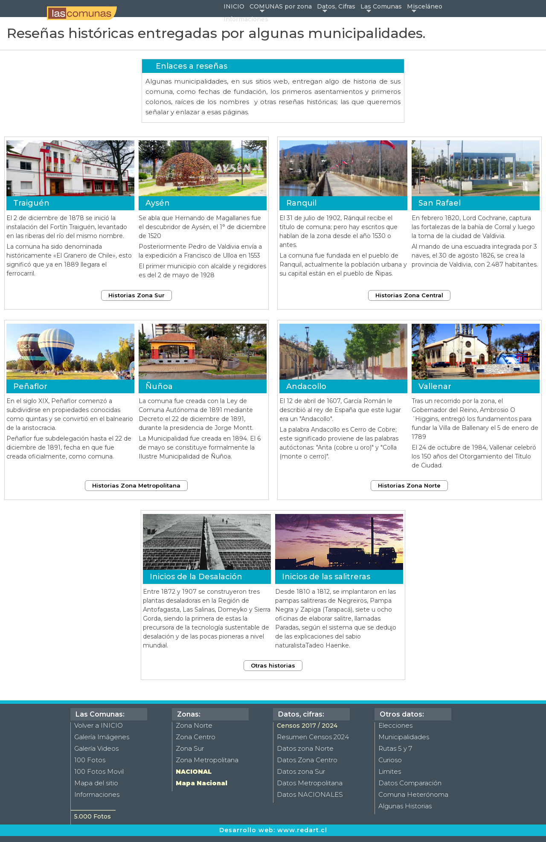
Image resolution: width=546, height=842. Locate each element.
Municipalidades (403, 737)
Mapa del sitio (96, 783)
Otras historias (273, 665)
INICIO (234, 6)
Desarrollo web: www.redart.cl (273, 830)
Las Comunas (381, 6)
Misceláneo (424, 6)
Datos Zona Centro (307, 760)
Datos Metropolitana (310, 783)
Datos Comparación (409, 783)
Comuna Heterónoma (413, 794)
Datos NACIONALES (310, 794)
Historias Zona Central (409, 295)
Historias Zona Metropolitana (136, 485)
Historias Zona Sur (136, 295)
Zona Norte (194, 725)
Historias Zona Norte (409, 485)
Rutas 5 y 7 (395, 748)
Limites (389, 771)
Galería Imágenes (101, 737)
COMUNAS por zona (281, 6)
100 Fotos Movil (99, 771)
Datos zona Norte (305, 748)
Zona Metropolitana (207, 760)
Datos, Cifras (336, 6)
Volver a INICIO (98, 725)
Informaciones (246, 19)
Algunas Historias (405, 806)
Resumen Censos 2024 (313, 737)
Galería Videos (96, 748)
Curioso (390, 760)
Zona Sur (190, 748)
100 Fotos (89, 760)
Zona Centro (195, 737)
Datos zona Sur (301, 771)
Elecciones (395, 725)
